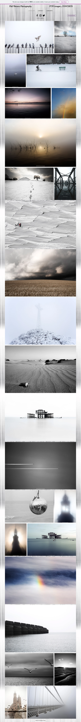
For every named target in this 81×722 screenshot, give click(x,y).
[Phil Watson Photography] (20, 7)
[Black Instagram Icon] (40, 15)
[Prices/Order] (71, 15)
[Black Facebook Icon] (37, 15)
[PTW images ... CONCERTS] (61, 7)
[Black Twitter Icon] (43, 15)
